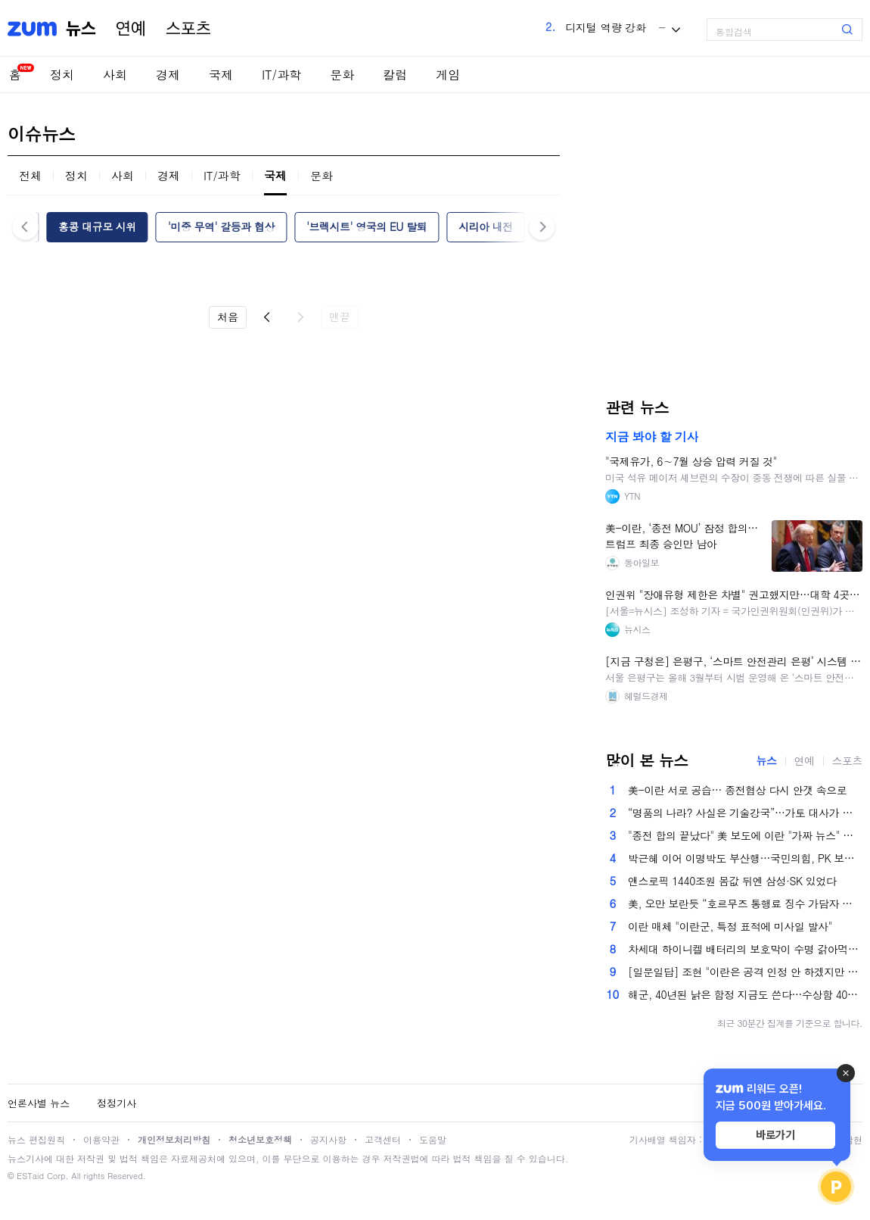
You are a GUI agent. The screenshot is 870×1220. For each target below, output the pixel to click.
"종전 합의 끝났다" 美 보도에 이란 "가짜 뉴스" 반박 (745, 835)
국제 (221, 74)
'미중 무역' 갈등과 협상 (221, 226)
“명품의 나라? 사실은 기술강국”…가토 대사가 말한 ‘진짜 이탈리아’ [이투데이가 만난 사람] (745, 812)
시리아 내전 (485, 226)
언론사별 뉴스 (39, 1103)
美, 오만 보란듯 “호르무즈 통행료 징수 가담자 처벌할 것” (745, 903)
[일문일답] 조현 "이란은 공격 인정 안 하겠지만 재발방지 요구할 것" (745, 971)
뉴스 (81, 29)
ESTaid (30, 1175)
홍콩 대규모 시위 (97, 226)
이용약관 (101, 1139)
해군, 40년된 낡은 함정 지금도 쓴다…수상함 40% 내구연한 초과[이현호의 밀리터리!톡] (745, 994)
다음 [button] (542, 227)
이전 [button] (25, 227)
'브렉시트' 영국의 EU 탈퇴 (366, 226)
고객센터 (383, 1139)
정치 (62, 74)
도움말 (432, 1139)
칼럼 (395, 74)
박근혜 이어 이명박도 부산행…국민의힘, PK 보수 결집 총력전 (745, 858)
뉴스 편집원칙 (36, 1139)
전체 (30, 175)
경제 (168, 74)
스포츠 (188, 29)
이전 (267, 317)
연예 (131, 29)
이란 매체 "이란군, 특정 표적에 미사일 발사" (730, 926)
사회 (115, 74)
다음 (300, 317)
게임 (448, 74)
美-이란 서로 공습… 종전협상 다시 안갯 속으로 (737, 789)
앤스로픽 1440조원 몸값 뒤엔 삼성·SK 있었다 (732, 880)
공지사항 (328, 1139)
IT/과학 (281, 74)
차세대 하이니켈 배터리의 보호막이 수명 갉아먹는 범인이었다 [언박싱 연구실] (745, 948)
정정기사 (116, 1103)
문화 (342, 74)
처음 (227, 316)
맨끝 (339, 316)
